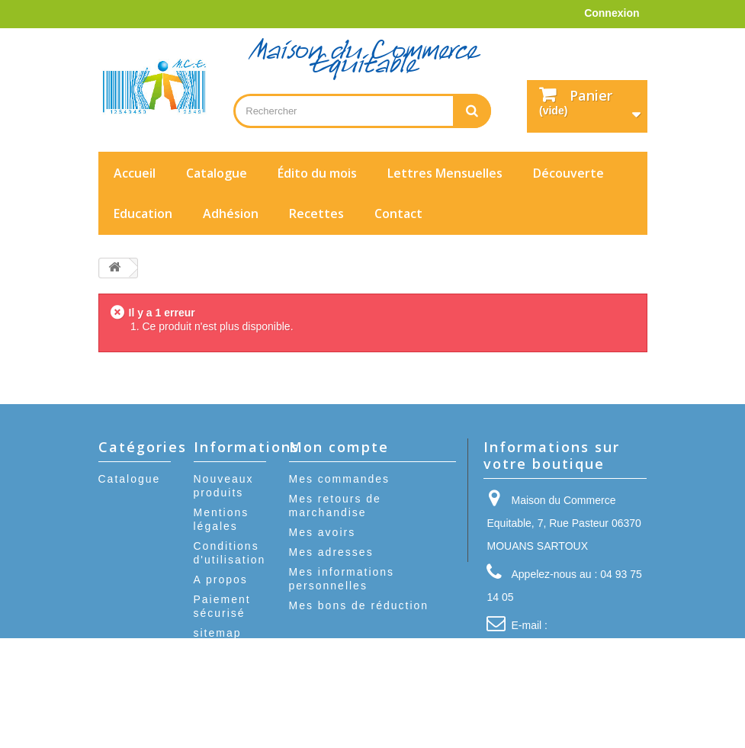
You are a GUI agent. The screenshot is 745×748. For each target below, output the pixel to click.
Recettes (316, 213)
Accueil (135, 173)
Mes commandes (339, 479)
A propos (221, 579)
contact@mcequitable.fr (559, 648)
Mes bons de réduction (359, 605)
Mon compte (339, 447)
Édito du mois (317, 173)
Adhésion (231, 213)
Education (143, 213)
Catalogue (216, 173)
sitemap (218, 633)
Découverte (568, 173)
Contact (398, 213)
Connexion (611, 13)
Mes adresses (331, 552)
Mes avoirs (322, 532)
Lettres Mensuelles (445, 173)
